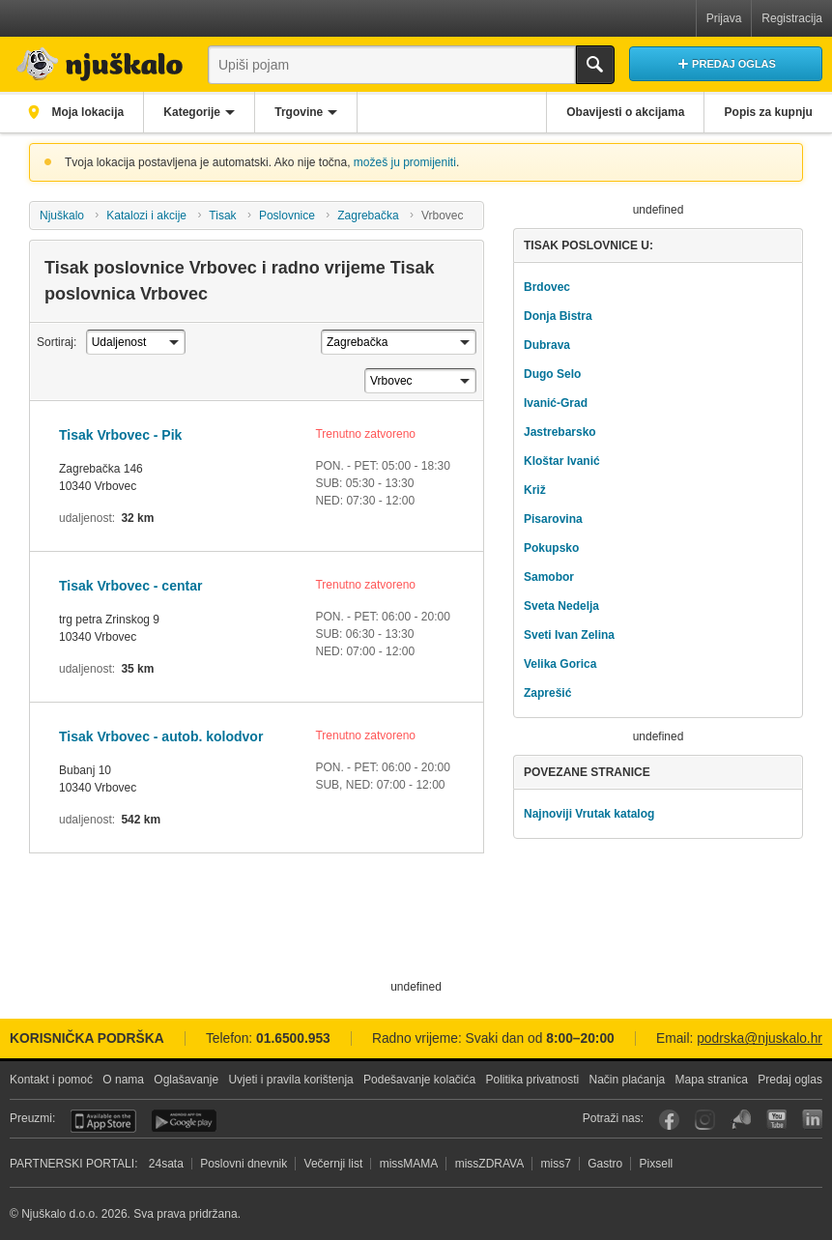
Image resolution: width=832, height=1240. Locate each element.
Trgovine (303, 112)
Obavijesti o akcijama (623, 112)
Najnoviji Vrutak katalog (589, 814)
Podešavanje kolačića (419, 1079)
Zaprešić (547, 693)
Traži (595, 64)
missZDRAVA (490, 1163)
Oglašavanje (186, 1079)
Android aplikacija (184, 1121)
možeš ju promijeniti (405, 162)
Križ (535, 490)
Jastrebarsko (560, 432)
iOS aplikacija (103, 1121)
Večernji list (333, 1163)
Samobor (549, 577)
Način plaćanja (627, 1079)
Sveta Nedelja (561, 606)
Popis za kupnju (768, 112)
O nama (123, 1079)
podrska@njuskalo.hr (759, 1038)
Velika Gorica (560, 664)
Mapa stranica (711, 1079)
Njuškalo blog (741, 1120)
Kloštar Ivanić (562, 461)
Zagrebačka (367, 215)
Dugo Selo (552, 374)
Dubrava (547, 345)
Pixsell (657, 1163)
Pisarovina (553, 519)
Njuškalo (62, 215)
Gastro (605, 1163)
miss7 (556, 1163)
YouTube (776, 1120)
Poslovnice (287, 215)
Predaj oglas (790, 1079)
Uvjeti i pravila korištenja (290, 1079)
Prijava (724, 18)
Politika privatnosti (532, 1079)
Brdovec (547, 287)
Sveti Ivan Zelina (569, 635)
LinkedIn (812, 1120)
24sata (166, 1163)
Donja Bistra (558, 316)
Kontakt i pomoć (51, 1079)
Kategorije (194, 112)
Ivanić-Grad (556, 403)
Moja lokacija (87, 112)
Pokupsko (551, 548)
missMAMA (409, 1163)
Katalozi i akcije (146, 215)
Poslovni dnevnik (243, 1163)
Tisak (222, 215)
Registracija (791, 18)
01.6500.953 (293, 1038)
